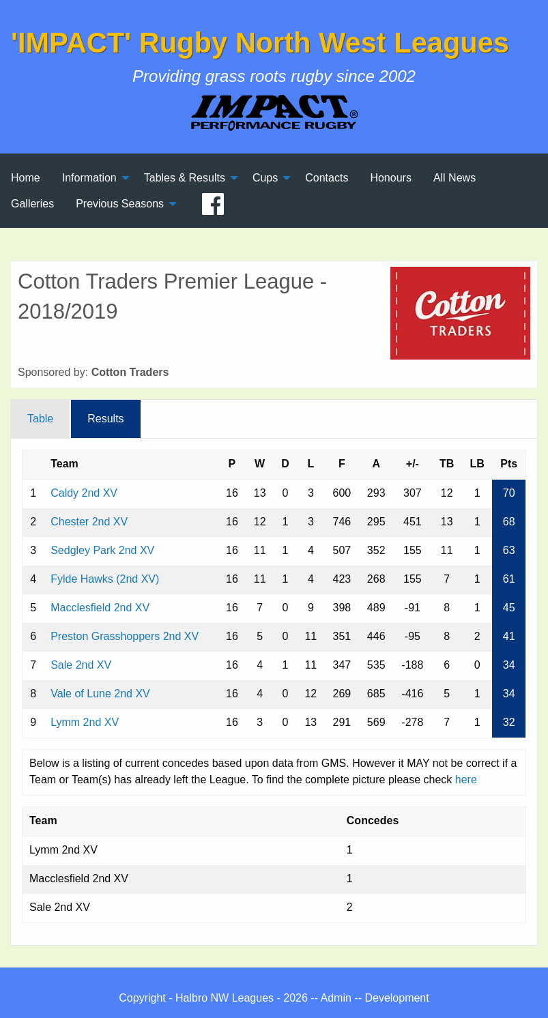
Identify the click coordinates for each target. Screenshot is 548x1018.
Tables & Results (184, 178)
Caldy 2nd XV (84, 493)
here (466, 779)
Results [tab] (105, 418)
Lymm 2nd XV (85, 722)
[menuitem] (25, 177)
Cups (265, 178)
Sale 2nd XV (81, 665)
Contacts (326, 178)
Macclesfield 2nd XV (100, 607)
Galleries (32, 203)
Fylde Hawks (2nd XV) (105, 579)
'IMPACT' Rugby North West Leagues (260, 43)
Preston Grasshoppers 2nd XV (125, 636)
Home (25, 178)
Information (89, 178)
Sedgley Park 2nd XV (102, 550)
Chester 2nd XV (89, 521)
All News (454, 178)
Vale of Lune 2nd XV (100, 693)
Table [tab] (40, 418)
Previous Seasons (120, 203)
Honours (390, 178)
